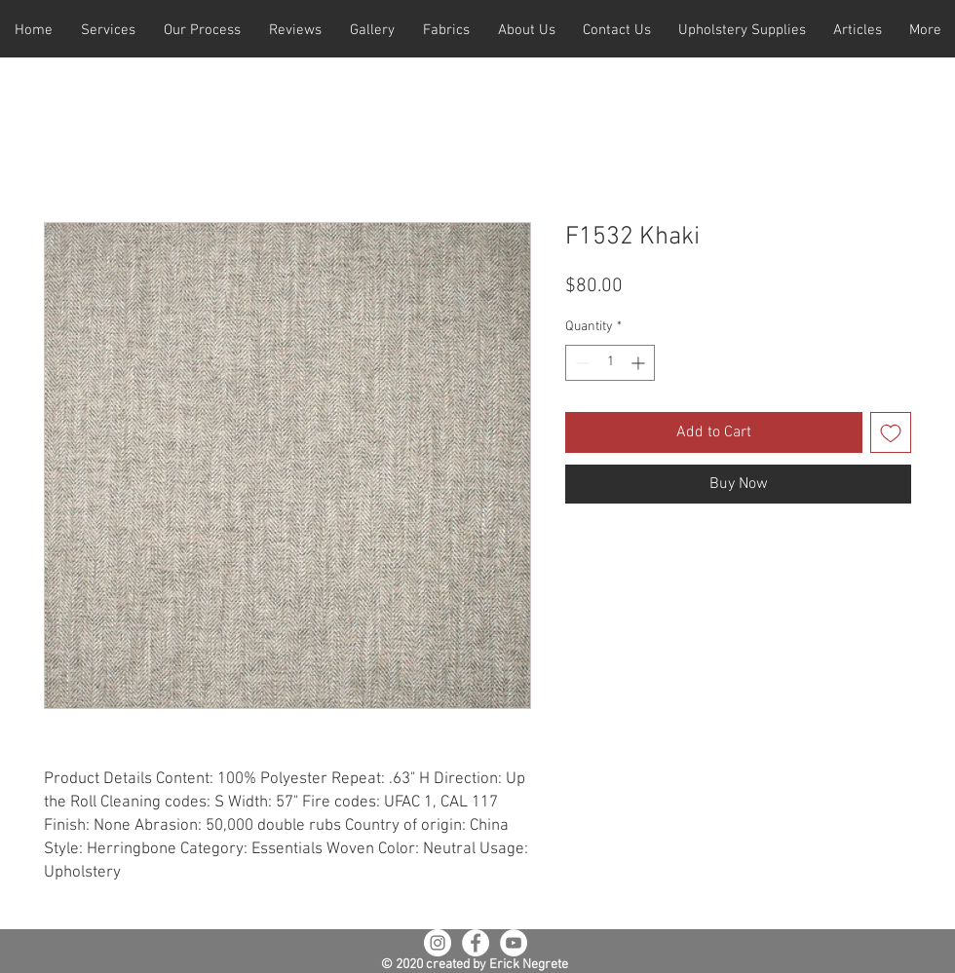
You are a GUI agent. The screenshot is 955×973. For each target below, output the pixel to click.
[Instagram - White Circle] (437, 942)
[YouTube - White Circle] (513, 942)
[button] (107, 31)
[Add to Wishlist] (890, 432)
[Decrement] (580, 363)
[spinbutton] (610, 363)
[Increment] (640, 363)
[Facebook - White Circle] (475, 942)
